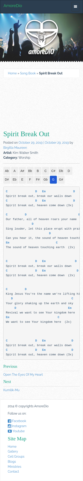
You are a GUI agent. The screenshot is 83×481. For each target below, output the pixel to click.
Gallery (13, 451)
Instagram (17, 426)
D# (7, 179)
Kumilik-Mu (11, 390)
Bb (30, 171)
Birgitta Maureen (15, 147)
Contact (13, 471)
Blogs (12, 461)
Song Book (28, 73)
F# (38, 179)
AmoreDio (13, 5)
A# (22, 171)
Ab (7, 171)
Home (12, 73)
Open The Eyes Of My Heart (23, 374)
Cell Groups (16, 456)
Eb (14, 179)
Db (61, 171)
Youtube (16, 431)
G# (61, 179)
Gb (45, 179)
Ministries (14, 466)
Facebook (17, 421)
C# (53, 171)
